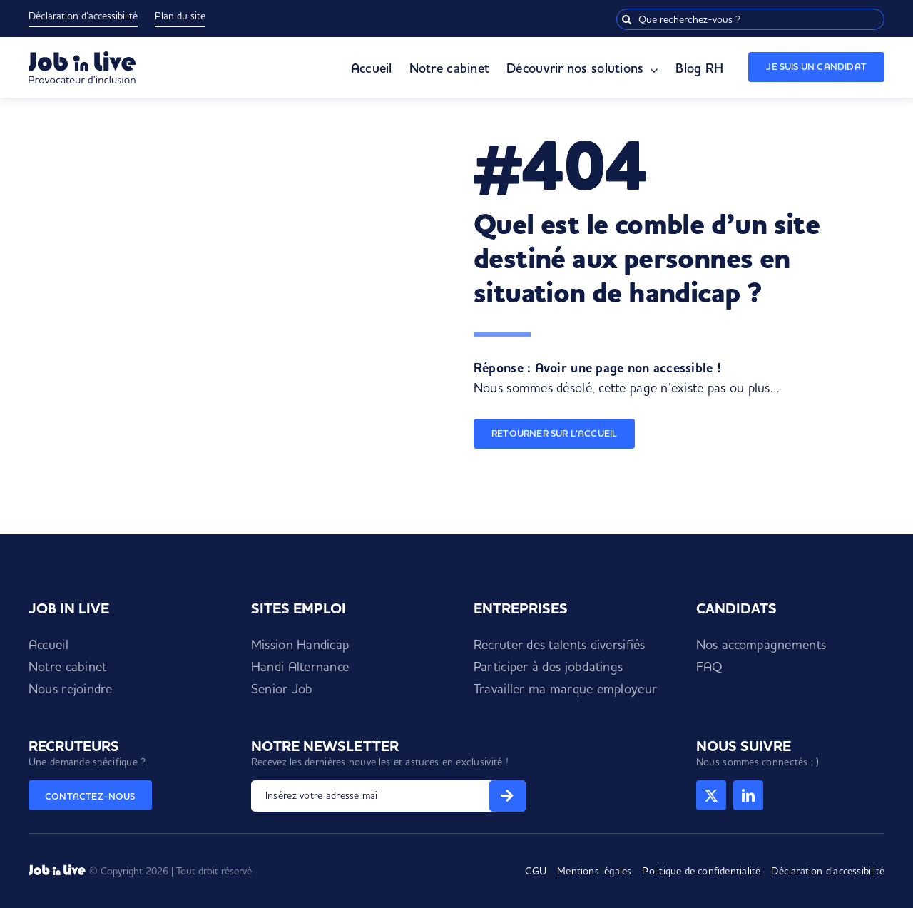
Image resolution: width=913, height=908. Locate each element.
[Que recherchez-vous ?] (750, 19)
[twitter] (711, 795)
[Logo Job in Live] (82, 57)
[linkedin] (748, 795)
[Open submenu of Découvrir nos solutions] (650, 70)
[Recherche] (627, 19)
